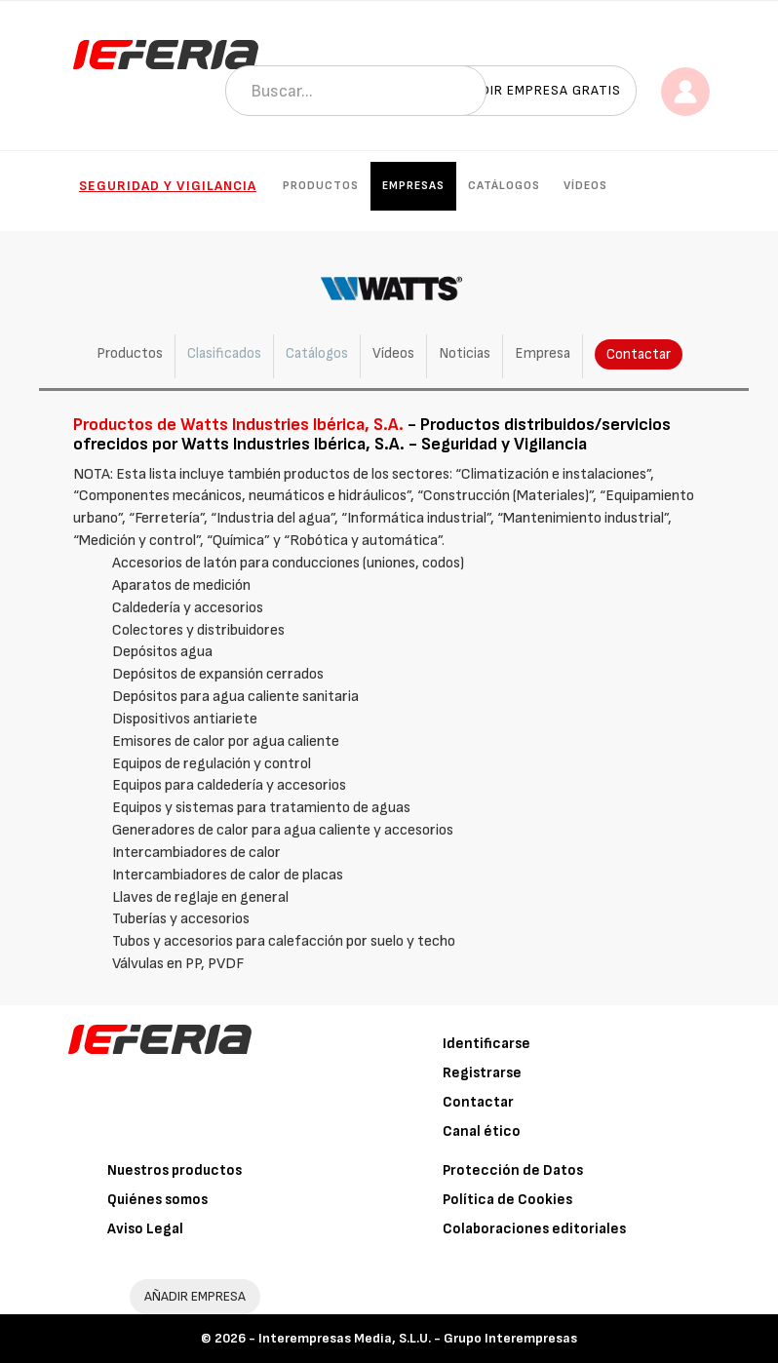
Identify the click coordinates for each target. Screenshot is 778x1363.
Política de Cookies (507, 1199)
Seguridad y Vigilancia (167, 185)
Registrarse (482, 1073)
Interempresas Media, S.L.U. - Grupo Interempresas (417, 1338)
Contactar (638, 354)
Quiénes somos (157, 1199)
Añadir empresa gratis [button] (537, 90)
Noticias (464, 353)
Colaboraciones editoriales (534, 1229)
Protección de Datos (513, 1170)
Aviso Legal (145, 1229)
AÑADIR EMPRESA (195, 1296)
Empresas (413, 185)
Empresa (542, 353)
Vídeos (585, 185)
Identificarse (486, 1043)
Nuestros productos (174, 1170)
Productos (321, 185)
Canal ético (482, 1131)
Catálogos (504, 185)
